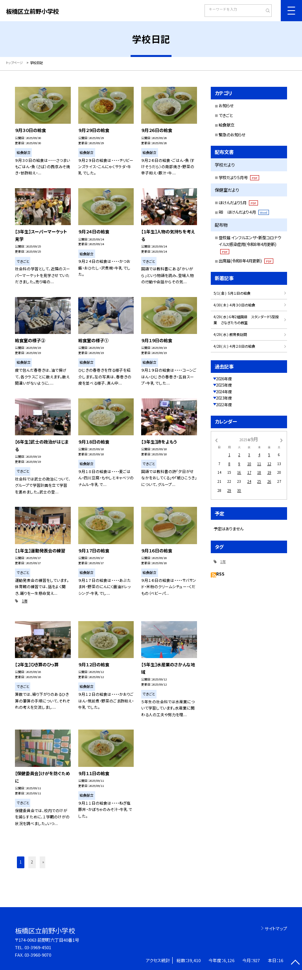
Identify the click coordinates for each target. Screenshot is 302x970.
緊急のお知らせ (232, 135)
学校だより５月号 (239, 177)
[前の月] (216, 439)
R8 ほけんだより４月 (244, 212)
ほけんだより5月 (238, 202)
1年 (25, 600)
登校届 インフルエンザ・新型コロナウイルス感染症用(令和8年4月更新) (250, 244)
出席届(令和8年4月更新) (246, 261)
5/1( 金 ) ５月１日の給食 (232, 293)
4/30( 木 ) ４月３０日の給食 (234, 305)
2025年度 (224, 385)
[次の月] (281, 439)
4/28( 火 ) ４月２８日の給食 (234, 346)
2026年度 (224, 378)
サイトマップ (276, 928)
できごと (226, 115)
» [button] (43, 862)
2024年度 (224, 391)
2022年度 (224, 404)
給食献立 (226, 125)
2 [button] (32, 862)
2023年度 (224, 398)
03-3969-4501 (37, 947)
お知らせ (226, 105)
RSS (220, 574)
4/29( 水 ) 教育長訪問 (230, 334)
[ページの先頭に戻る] (295, 963)
